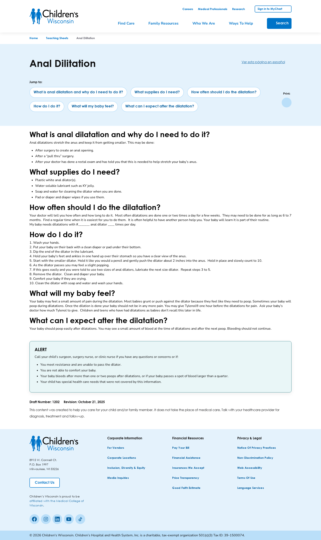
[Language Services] (250, 488)
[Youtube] (69, 519)
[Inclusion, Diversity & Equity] (126, 468)
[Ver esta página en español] (267, 62)
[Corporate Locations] (121, 458)
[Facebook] (34, 519)
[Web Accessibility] (249, 468)
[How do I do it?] (46, 106)
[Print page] (287, 102)
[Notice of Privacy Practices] (256, 448)
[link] (187, 9)
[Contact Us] (44, 483)
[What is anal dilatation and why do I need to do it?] (78, 92)
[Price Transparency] (185, 478)
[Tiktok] (80, 519)
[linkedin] (57, 519)
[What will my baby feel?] (93, 106)
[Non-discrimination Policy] (255, 458)
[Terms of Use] (246, 478)
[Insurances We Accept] (188, 468)
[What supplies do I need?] (157, 92)
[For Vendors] (115, 448)
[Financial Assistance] (186, 458)
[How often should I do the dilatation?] (224, 92)
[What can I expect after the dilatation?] (159, 106)
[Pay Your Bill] (180, 448)
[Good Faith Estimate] (186, 488)
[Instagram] (46, 519)
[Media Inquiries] (118, 478)
